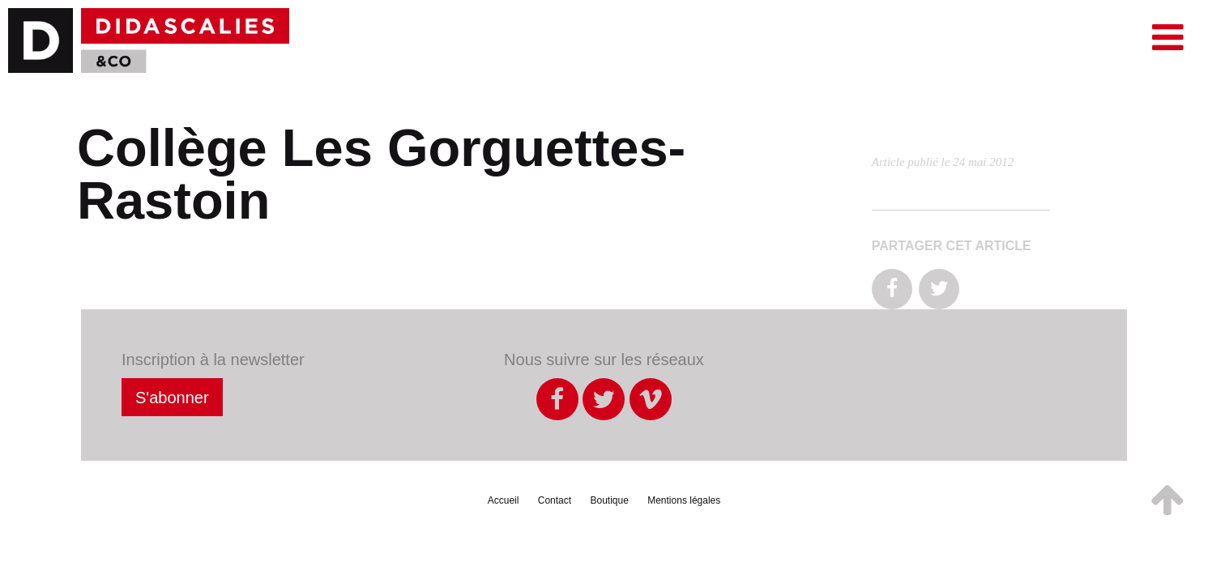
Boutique (609, 500)
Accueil (503, 500)
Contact (554, 500)
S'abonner (172, 397)
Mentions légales (683, 500)
